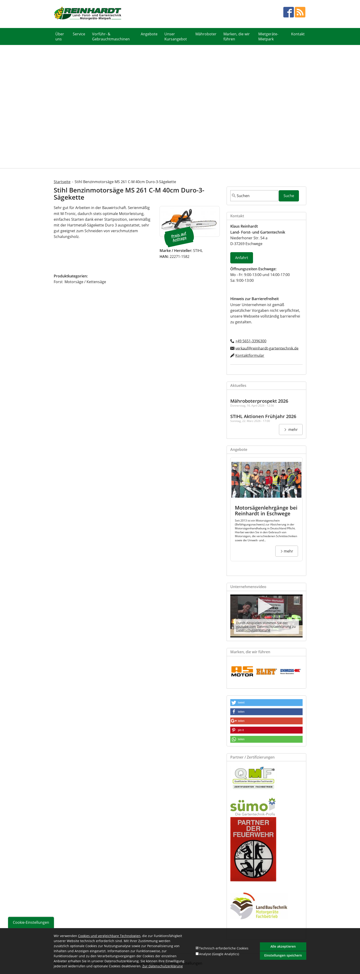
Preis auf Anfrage (179, 236)
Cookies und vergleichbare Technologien (109, 936)
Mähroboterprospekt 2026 (259, 401)
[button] (266, 702)
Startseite (62, 181)
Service (79, 33)
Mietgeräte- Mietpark (268, 36)
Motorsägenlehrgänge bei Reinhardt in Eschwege (266, 510)
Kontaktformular (249, 355)
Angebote (149, 33)
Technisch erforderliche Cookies (223, 948)
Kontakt (298, 33)
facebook (288, 12)
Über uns (59, 36)
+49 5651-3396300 (250, 340)
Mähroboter (206, 33)
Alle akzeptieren (283, 946)
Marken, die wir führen (236, 36)
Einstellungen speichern (283, 955)
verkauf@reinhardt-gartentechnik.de (266, 347)
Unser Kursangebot (175, 36)
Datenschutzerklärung (253, 630)
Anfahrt (241, 257)
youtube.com (246, 626)
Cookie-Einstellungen (31, 922)
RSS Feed (300, 12)
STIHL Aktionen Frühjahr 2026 (263, 416)
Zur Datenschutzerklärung (162, 966)
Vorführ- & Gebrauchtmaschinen (111, 36)
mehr (292, 429)
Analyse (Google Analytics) (219, 954)
